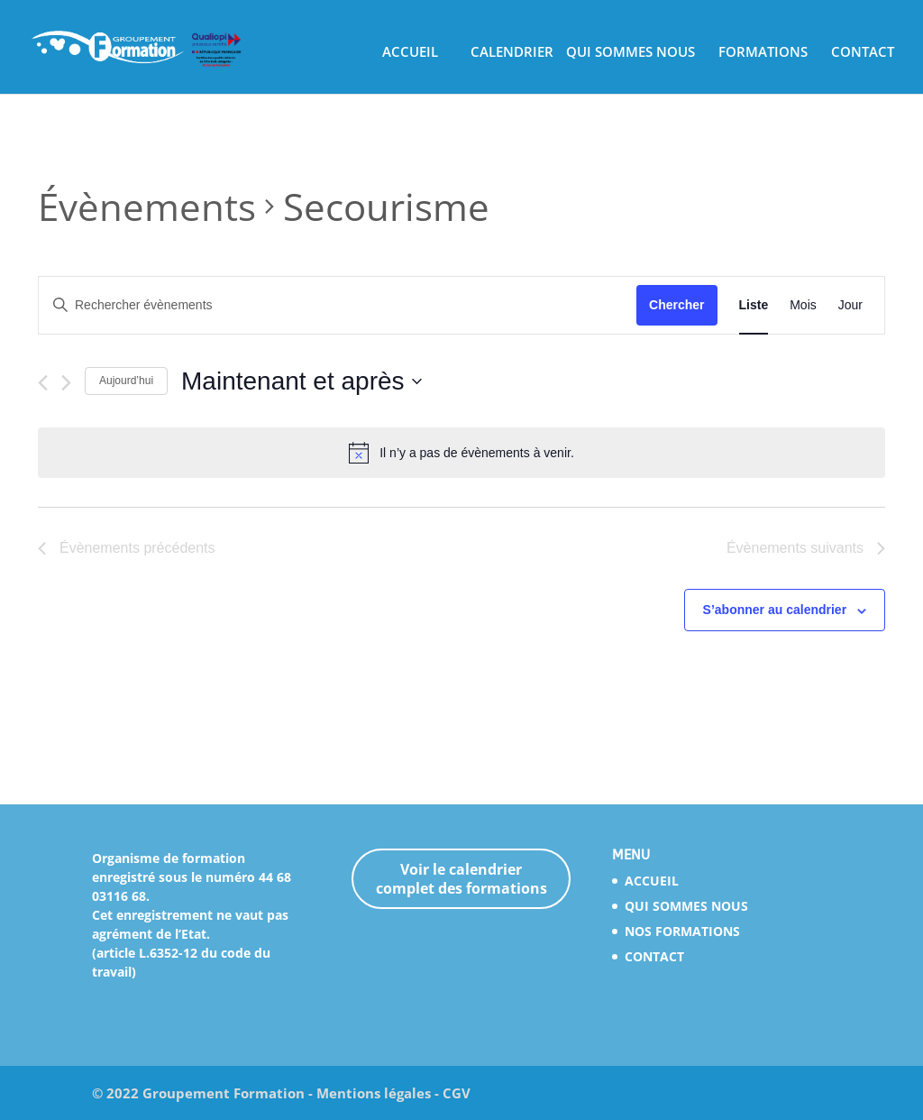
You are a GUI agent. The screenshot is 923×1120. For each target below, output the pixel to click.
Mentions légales (373, 1093)
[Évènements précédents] (43, 382)
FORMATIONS (763, 52)
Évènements (147, 206)
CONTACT (862, 52)
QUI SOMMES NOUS (630, 52)
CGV (457, 1093)
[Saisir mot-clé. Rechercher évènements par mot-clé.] (337, 305)
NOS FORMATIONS (682, 931)
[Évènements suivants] (66, 382)
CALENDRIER (512, 52)
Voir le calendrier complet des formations (461, 878)
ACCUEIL (410, 52)
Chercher (676, 305)
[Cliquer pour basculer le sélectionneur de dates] (301, 381)
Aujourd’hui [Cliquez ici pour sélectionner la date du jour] (126, 380)
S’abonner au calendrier (775, 609)
